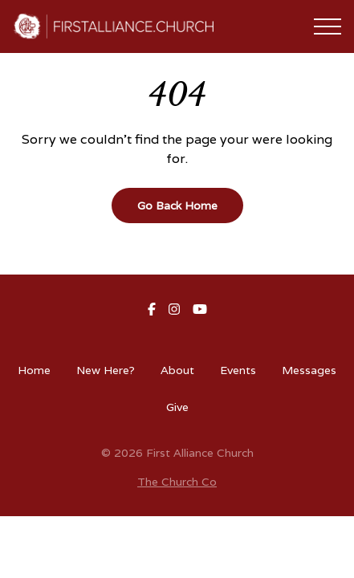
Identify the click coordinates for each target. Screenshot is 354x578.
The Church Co (177, 481)
